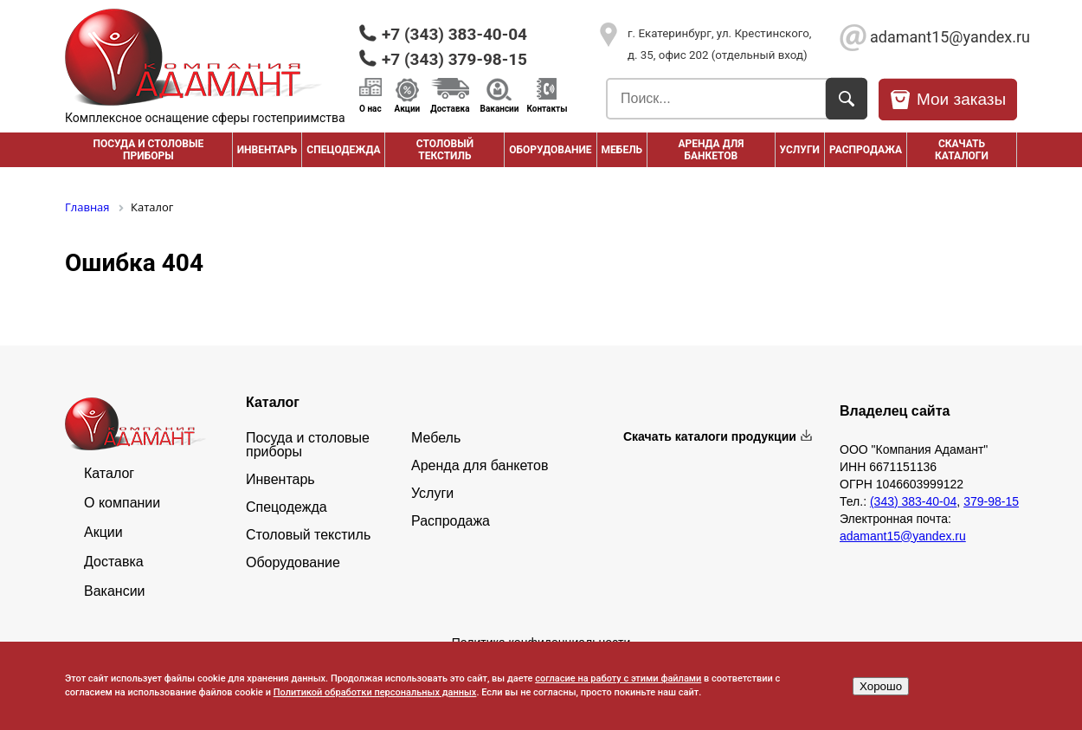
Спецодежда (343, 150)
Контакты (546, 108)
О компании (122, 503)
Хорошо (881, 686)
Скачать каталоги (962, 150)
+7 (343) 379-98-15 (454, 59)
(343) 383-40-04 (913, 501)
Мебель (622, 150)
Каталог (109, 474)
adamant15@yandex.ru (943, 37)
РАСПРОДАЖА (865, 150)
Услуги (800, 150)
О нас (370, 108)
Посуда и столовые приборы (148, 150)
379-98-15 (991, 501)
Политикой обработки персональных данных (375, 692)
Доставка (449, 108)
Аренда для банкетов (711, 150)
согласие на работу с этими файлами (618, 678)
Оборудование (550, 150)
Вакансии (499, 108)
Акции (408, 108)
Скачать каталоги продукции (709, 436)
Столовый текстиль (444, 150)
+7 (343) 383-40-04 (454, 34)
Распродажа (450, 521)
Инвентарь (267, 150)
